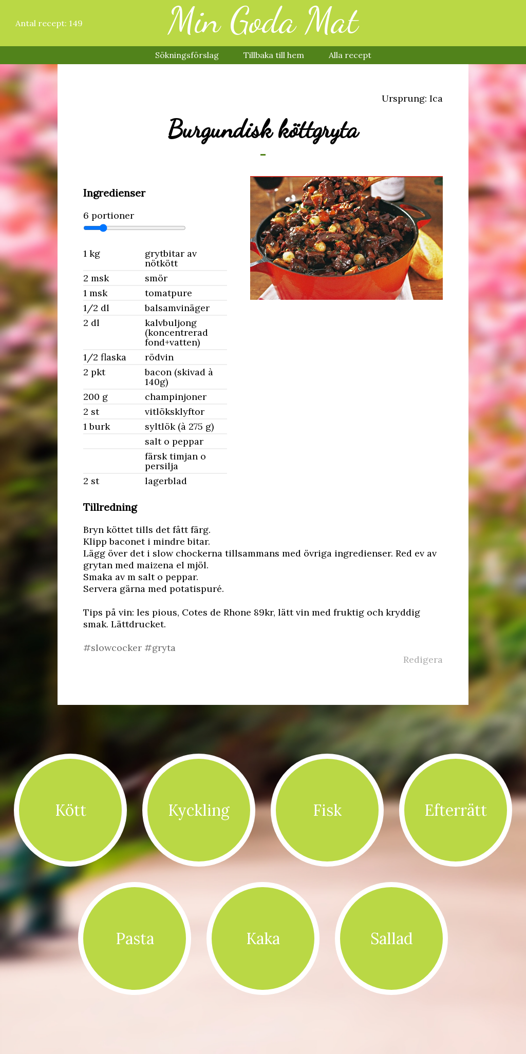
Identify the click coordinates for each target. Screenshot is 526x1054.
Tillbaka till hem (273, 55)
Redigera (423, 659)
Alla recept (350, 55)
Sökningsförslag (187, 55)
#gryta (160, 648)
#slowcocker (113, 648)
